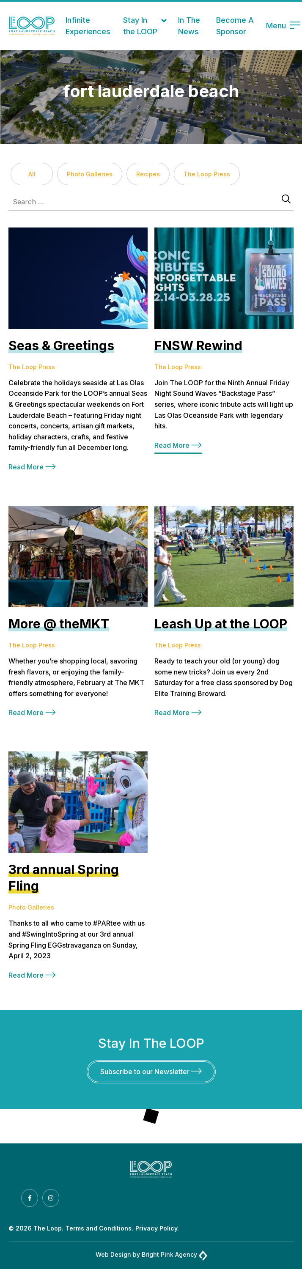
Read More (32, 467)
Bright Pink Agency (174, 1255)
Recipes (148, 174)
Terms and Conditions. (99, 1228)
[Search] (286, 199)
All (32, 174)
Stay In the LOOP (140, 26)
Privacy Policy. (157, 1228)
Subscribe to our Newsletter (151, 1071)
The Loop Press (207, 174)
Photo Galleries (90, 174)
